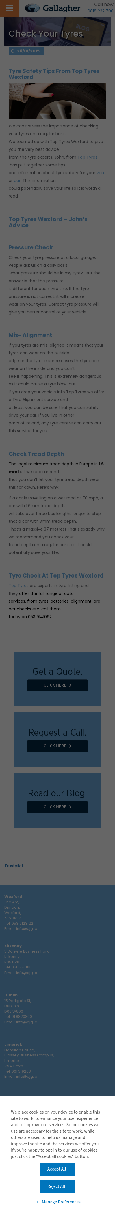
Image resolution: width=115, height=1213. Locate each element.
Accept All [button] (56, 1169)
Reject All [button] (56, 1186)
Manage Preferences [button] (61, 1202)
